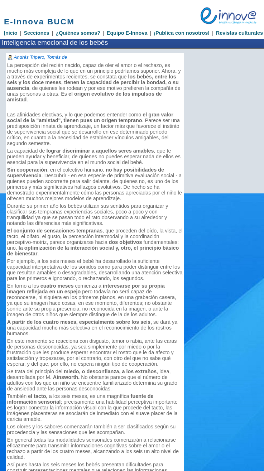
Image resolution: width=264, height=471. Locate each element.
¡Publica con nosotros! (182, 33)
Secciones (36, 33)
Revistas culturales (239, 33)
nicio (11, 33)
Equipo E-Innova (127, 33)
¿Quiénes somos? (78, 33)
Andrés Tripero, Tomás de (40, 57)
